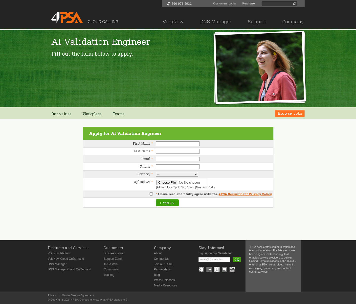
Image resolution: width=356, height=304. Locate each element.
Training (109, 275)
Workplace (92, 113)
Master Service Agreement (78, 295)
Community (111, 269)
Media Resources (165, 285)
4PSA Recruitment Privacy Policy (245, 194)
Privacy (52, 295)
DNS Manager (57, 264)
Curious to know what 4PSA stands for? (103, 299)
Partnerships (162, 269)
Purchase (248, 3)
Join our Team (163, 264)
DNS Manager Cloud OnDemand (69, 269)
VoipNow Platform (59, 253)
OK (236, 259)
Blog (157, 275)
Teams (119, 113)
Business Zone (113, 253)
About (158, 253)
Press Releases (164, 280)
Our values (61, 113)
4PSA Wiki (110, 264)
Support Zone (113, 259)
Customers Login (224, 3)
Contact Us (161, 259)
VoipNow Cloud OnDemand (66, 259)
